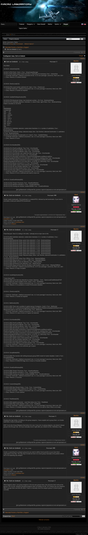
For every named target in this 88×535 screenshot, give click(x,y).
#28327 (82, 58)
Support (26, 47)
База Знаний (41, 24)
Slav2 (76, 194)
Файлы (50, 24)
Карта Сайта (23, 28)
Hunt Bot (19, 47)
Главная (21, 24)
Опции (81, 56)
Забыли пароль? (29, 43)
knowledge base (19, 222)
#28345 (82, 413)
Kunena (47, 519)
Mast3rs (76, 61)
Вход (11, 43)
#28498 (82, 477)
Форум (66, 24)
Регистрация (19, 43)
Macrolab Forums (10, 47)
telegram (13, 223)
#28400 (82, 445)
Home (8, 34)
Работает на (42, 519)
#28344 (82, 226)
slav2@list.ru (7, 218)
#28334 (82, 192)
